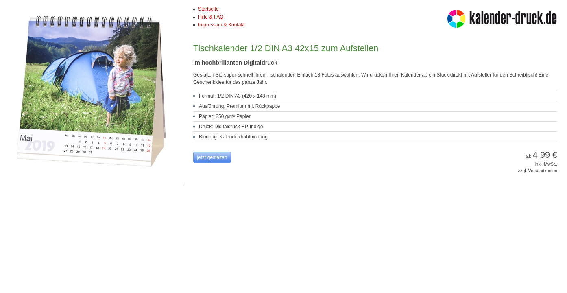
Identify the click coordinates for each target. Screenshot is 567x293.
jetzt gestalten (212, 157)
